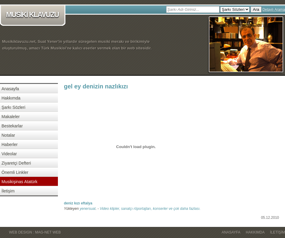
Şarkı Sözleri (13, 107)
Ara (256, 9)
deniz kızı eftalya (78, 203)
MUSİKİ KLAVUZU (34, 15)
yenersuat (88, 209)
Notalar (8, 135)
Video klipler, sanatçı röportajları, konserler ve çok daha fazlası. (150, 209)
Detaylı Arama (273, 9)
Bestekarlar (12, 125)
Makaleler (11, 116)
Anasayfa (10, 88)
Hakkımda (11, 98)
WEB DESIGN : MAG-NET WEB (35, 232)
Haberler (10, 144)
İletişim (8, 191)
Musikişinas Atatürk (20, 181)
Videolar (9, 153)
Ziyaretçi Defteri (16, 163)
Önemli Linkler (15, 172)
